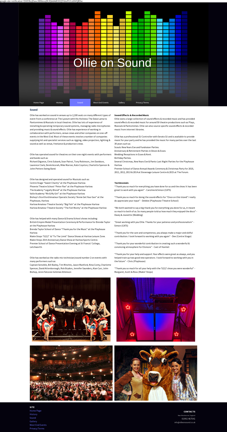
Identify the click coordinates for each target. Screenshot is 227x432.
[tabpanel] (71, 193)
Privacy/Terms (142, 102)
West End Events (101, 102)
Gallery (122, 102)
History (59, 102)
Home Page (38, 102)
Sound (80, 102)
